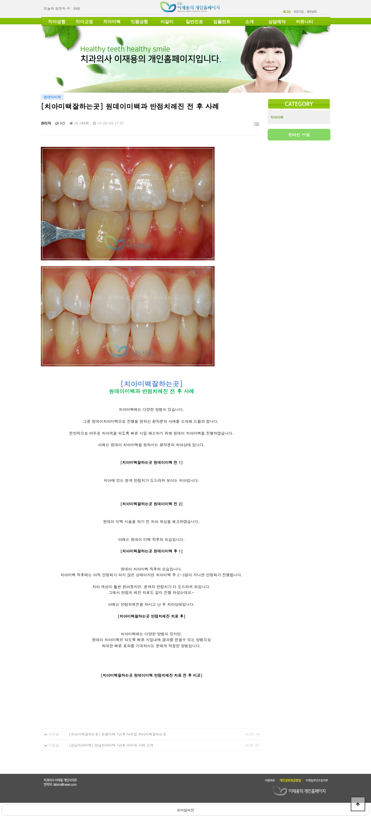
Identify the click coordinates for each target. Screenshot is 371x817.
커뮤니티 (304, 21)
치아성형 (56, 21)
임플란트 (222, 21)
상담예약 (277, 21)
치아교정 (84, 21)
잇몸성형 (139, 21)
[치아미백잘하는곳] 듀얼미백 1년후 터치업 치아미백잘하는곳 (117, 734)
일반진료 (194, 21)
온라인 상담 (299, 135)
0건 (60, 122)
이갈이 (166, 21)
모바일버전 (185, 809)
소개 (249, 21)
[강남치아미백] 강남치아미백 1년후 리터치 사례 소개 (111, 745)
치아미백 (111, 21)
